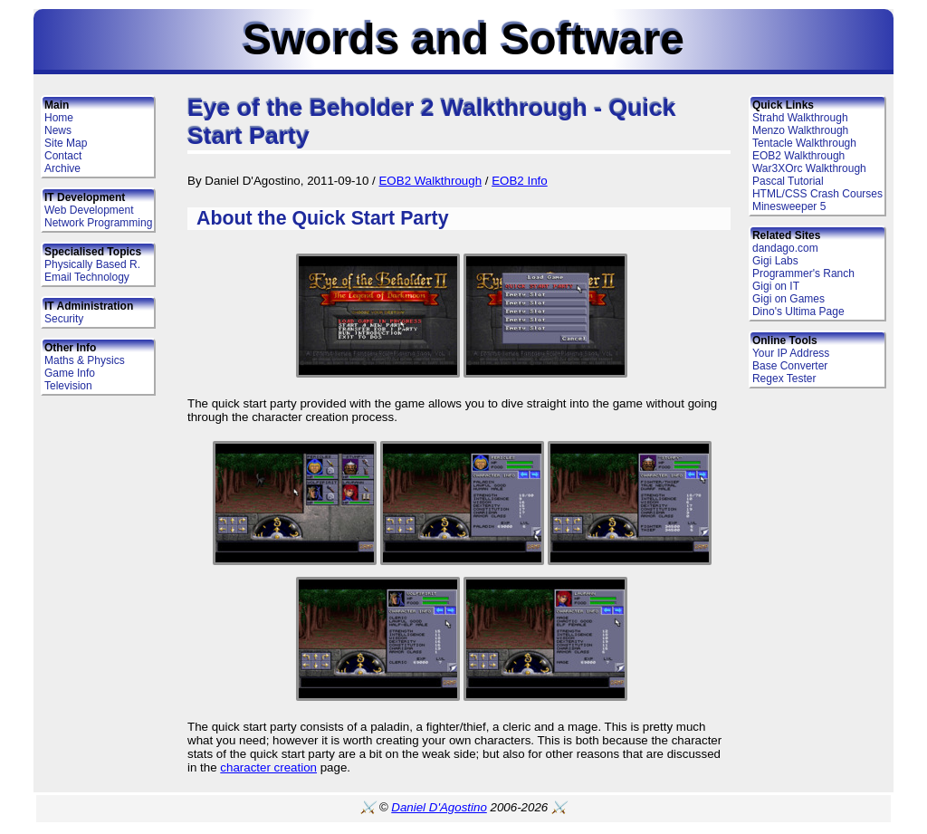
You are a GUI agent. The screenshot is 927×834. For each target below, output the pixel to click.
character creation (268, 767)
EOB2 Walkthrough (798, 155)
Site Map (65, 143)
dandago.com (785, 248)
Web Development (89, 210)
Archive (62, 168)
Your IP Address (790, 353)
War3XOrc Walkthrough (809, 168)
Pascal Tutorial (788, 181)
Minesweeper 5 (789, 206)
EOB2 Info (520, 180)
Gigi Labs (775, 260)
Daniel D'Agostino (439, 807)
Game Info (69, 373)
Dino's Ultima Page (798, 311)
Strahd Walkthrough (800, 117)
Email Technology (86, 277)
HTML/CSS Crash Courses (817, 193)
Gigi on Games (788, 298)
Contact (62, 155)
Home (58, 117)
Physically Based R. (92, 264)
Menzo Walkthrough (800, 130)
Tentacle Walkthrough (804, 143)
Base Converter (789, 365)
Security (63, 318)
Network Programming (98, 222)
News (58, 130)
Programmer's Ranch (803, 273)
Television (68, 385)
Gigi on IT (775, 286)
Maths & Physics (84, 360)
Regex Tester (784, 378)
